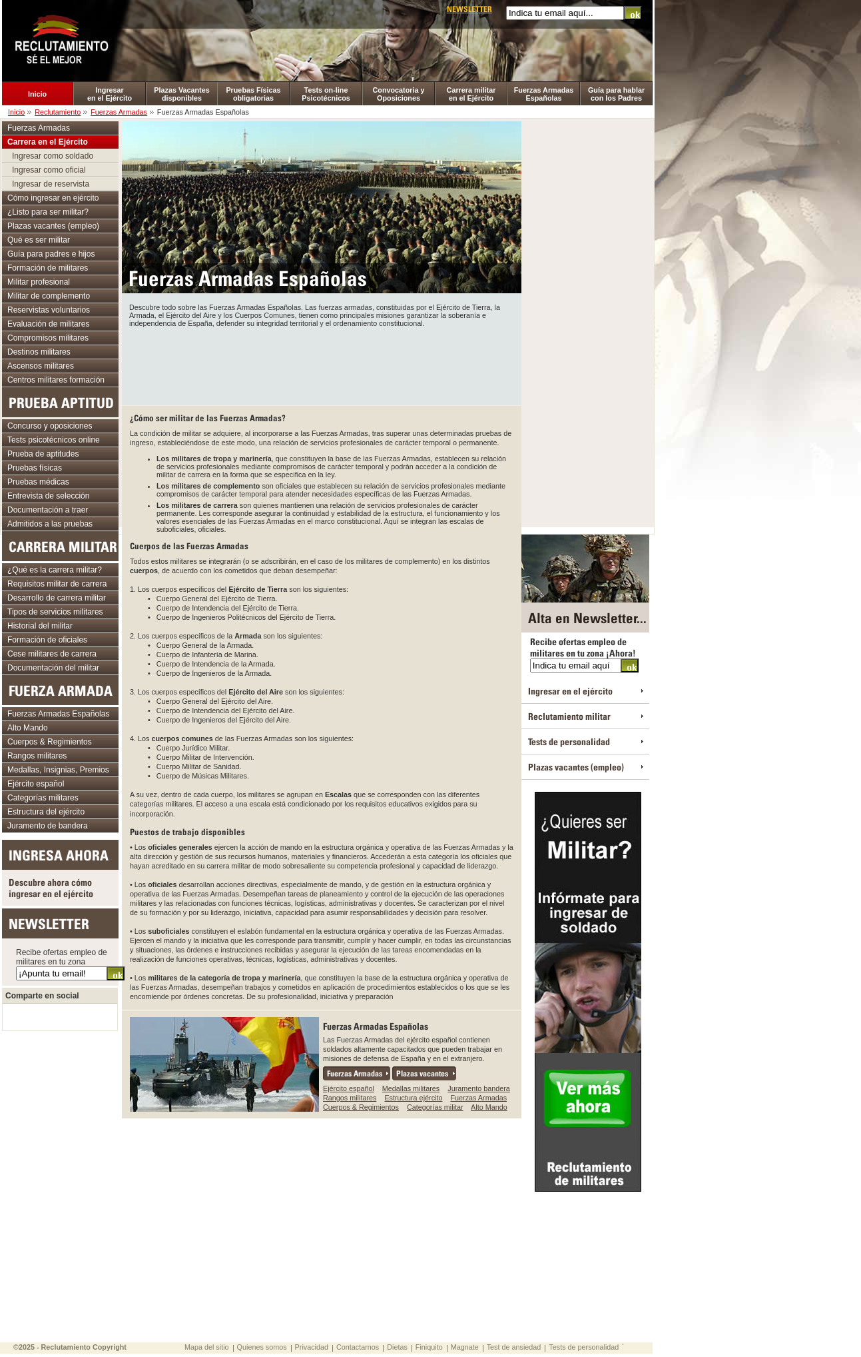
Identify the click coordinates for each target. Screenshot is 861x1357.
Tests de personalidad (569, 741)
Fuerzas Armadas (119, 112)
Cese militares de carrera (52, 654)
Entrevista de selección (48, 496)
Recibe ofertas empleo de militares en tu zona (61, 957)
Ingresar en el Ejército (109, 94)
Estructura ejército (413, 1098)
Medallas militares (410, 1088)
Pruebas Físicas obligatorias (253, 94)
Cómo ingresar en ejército (53, 198)
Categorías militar (435, 1107)
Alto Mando (489, 1107)
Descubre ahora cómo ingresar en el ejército (51, 887)
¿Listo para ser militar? (48, 212)
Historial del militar (40, 626)
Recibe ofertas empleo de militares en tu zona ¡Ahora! (583, 647)
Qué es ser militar (38, 240)
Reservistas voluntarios (48, 310)
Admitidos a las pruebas (50, 524)
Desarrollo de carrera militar (56, 598)
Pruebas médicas (38, 482)
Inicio (37, 94)
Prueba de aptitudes (43, 454)
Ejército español (348, 1088)
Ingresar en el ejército (570, 690)
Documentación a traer (47, 510)
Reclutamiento (58, 112)
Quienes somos (262, 1347)
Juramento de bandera (47, 825)
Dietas (397, 1347)
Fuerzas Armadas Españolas (544, 94)
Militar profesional (38, 282)
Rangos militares (349, 1098)
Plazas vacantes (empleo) (53, 226)
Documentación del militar (53, 668)
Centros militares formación (56, 380)
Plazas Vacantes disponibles (181, 94)
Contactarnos (357, 1347)
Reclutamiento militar (569, 716)
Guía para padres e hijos (51, 254)
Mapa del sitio (206, 1347)
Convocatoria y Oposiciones (399, 94)
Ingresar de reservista (50, 184)
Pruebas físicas (34, 468)
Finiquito (429, 1347)
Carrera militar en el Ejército (471, 94)
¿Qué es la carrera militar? (54, 570)
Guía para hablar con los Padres (616, 94)
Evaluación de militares (48, 324)
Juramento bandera (478, 1088)
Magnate (465, 1347)
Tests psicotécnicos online (53, 440)
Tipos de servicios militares (55, 612)
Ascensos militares (40, 366)
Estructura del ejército (46, 811)
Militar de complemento (48, 296)
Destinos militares (39, 352)
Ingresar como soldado (52, 156)
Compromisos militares (48, 338)
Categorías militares (43, 797)
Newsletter (469, 9)
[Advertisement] (322, 364)
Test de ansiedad (514, 1347)
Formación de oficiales (47, 640)
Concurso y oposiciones (49, 426)
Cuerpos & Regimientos (361, 1107)
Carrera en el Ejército (47, 142)
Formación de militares (47, 268)
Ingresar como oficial (49, 170)
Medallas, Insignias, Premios (58, 769)
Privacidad (311, 1347)
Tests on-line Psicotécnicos (326, 94)
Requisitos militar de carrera (57, 584)
